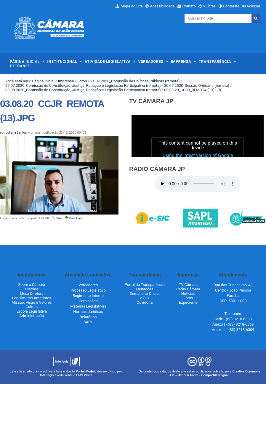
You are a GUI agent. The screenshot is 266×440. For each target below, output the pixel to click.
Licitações (144, 289)
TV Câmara (188, 284)
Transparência (215, 61)
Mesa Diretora (32, 293)
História (32, 289)
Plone (88, 375)
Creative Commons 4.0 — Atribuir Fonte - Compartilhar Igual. (214, 373)
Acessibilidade (162, 6)
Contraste (231, 6)
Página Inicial (25, 61)
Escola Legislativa (32, 311)
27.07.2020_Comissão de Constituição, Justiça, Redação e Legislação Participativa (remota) (83, 85)
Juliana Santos (16, 133)
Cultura (31, 307)
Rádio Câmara (188, 289)
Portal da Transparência (145, 284)
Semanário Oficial (144, 293)
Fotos (82, 81)
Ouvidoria (145, 302)
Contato (189, 6)
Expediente (188, 302)
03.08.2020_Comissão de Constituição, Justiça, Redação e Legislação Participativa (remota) (83, 90)
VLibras (209, 6)
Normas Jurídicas (88, 311)
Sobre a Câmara (31, 284)
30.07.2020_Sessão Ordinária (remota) (196, 85)
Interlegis (47, 375)
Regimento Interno (88, 295)
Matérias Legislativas (88, 306)
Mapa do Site (132, 6)
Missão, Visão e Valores (32, 302)
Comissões (88, 301)
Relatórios (88, 317)
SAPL (88, 322)
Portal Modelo (86, 371)
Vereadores (150, 61)
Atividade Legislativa (108, 61)
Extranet (20, 66)
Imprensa (181, 61)
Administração (31, 315)
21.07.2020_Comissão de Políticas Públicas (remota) (135, 81)
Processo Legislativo (88, 290)
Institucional (62, 61)
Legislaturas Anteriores (31, 298)
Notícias (188, 293)
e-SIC (144, 298)
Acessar (253, 6)
